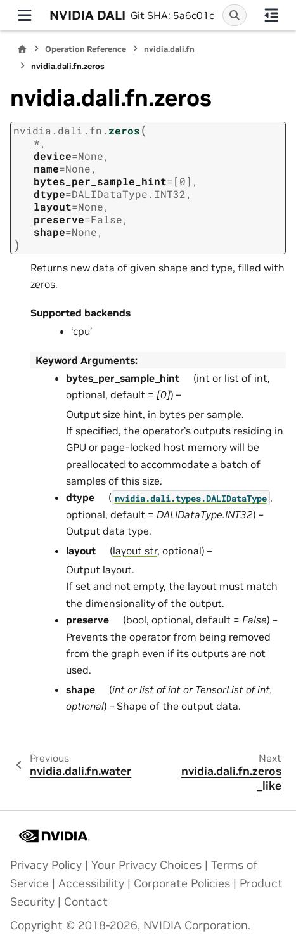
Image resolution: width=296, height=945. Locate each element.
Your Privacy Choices (146, 865)
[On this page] (271, 15)
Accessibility (91, 883)
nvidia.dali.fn (169, 49)
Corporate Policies (182, 883)
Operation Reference (85, 49)
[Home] (22, 49)
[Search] (234, 15)
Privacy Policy (46, 865)
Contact (86, 902)
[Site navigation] (24, 15)
